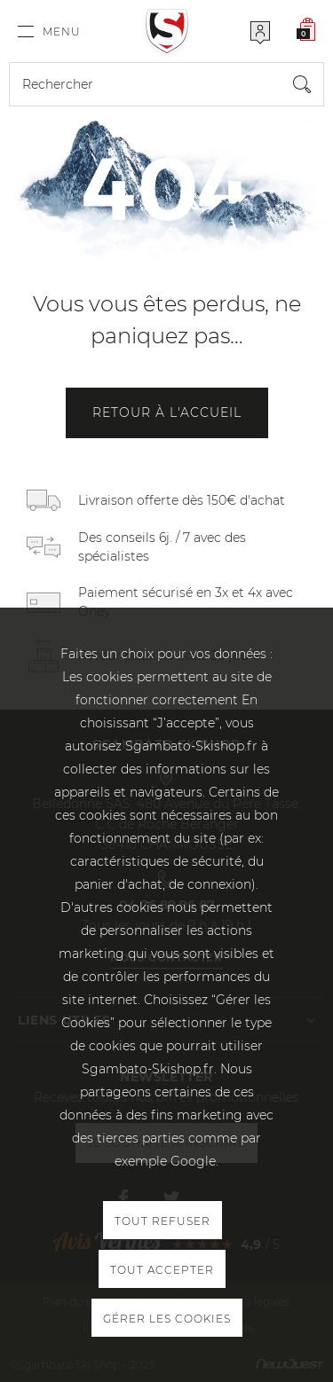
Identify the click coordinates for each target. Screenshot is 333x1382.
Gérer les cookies (167, 1318)
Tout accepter (162, 1269)
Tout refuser (162, 1221)
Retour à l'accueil (167, 412)
